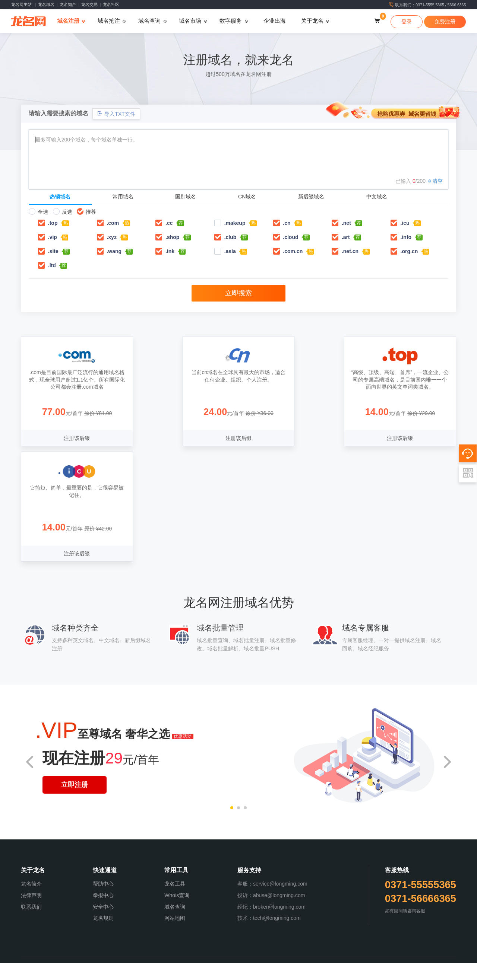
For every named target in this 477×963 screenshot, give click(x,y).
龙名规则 (103, 803)
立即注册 (74, 669)
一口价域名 (249, 953)
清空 (435, 181)
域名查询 (174, 791)
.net (346, 223)
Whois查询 (176, 780)
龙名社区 (111, 4)
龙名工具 (174, 768)
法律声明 (31, 780)
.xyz (111, 237)
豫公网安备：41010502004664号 (351, 872)
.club (230, 237)
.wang (114, 251)
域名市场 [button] (190, 21)
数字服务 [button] (230, 21)
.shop (172, 237)
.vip (52, 237)
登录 (406, 22)
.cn (286, 223)
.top (53, 223)
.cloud (290, 237)
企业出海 (274, 21)
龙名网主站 (21, 4)
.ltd (52, 265)
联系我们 (31, 791)
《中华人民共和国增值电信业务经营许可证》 (133, 872)
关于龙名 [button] (312, 21)
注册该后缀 (73, 438)
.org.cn (409, 251)
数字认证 (289, 953)
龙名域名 (46, 4)
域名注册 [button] (68, 21)
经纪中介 (270, 953)
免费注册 (445, 22)
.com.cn (293, 251)
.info (406, 237)
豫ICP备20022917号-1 (288, 872)
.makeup (235, 223)
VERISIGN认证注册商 (221, 880)
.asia (230, 251)
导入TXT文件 (116, 114)
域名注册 (151, 953)
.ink (169, 251)
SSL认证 (308, 953)
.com (113, 223)
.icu (405, 223)
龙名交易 (89, 4)
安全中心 (103, 791)
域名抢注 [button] (109, 21)
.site (53, 251)
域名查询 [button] (149, 21)
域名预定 (170, 953)
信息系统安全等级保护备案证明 (210, 872)
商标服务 (208, 953)
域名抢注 (189, 953)
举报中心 (103, 780)
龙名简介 (31, 768)
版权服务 (227, 953)
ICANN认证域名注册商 (174, 880)
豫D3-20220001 (309, 880)
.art (346, 237)
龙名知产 (68, 4)
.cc (169, 223)
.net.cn (350, 251)
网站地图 (174, 803)
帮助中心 (103, 768)
